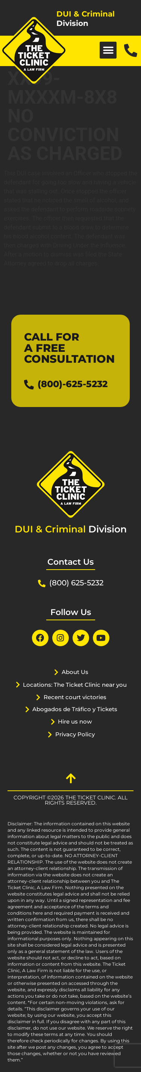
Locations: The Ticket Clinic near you (75, 684)
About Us (75, 671)
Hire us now (75, 721)
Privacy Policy (75, 734)
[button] (108, 50)
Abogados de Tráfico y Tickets (74, 709)
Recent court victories (75, 697)
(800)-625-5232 (73, 383)
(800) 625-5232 (76, 582)
